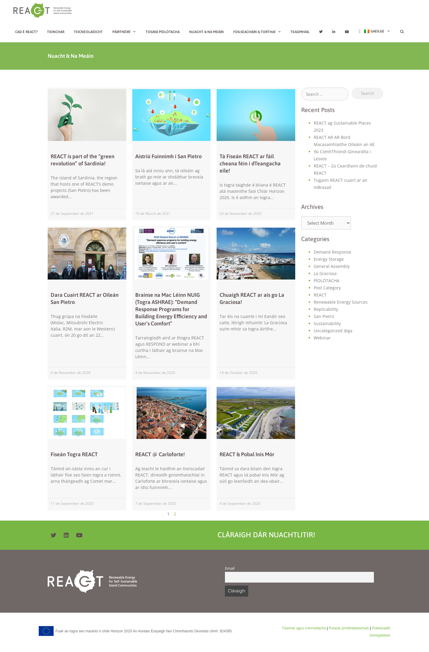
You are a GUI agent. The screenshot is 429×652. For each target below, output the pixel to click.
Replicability (326, 309)
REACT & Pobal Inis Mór (247, 454)
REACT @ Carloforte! (160, 454)
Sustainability (327, 323)
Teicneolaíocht (88, 32)
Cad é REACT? (26, 32)
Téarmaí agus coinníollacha (304, 628)
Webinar (322, 338)
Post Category (327, 288)
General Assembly (332, 266)
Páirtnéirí (126, 31)
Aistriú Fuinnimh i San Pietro (168, 156)
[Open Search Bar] (402, 31)
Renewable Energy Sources (341, 302)
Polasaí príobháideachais (349, 628)
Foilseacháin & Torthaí (259, 31)
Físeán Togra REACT (74, 454)
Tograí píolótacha (163, 32)
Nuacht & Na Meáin (206, 32)
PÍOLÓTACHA (326, 280)
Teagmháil (300, 32)
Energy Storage (329, 259)
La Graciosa (325, 273)
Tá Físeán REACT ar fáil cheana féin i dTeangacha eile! (250, 163)
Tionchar (55, 32)
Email (229, 568)
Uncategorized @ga (333, 330)
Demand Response (332, 252)
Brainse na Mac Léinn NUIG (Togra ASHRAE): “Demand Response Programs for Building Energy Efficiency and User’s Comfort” (171, 309)
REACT (320, 295)
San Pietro (324, 316)
